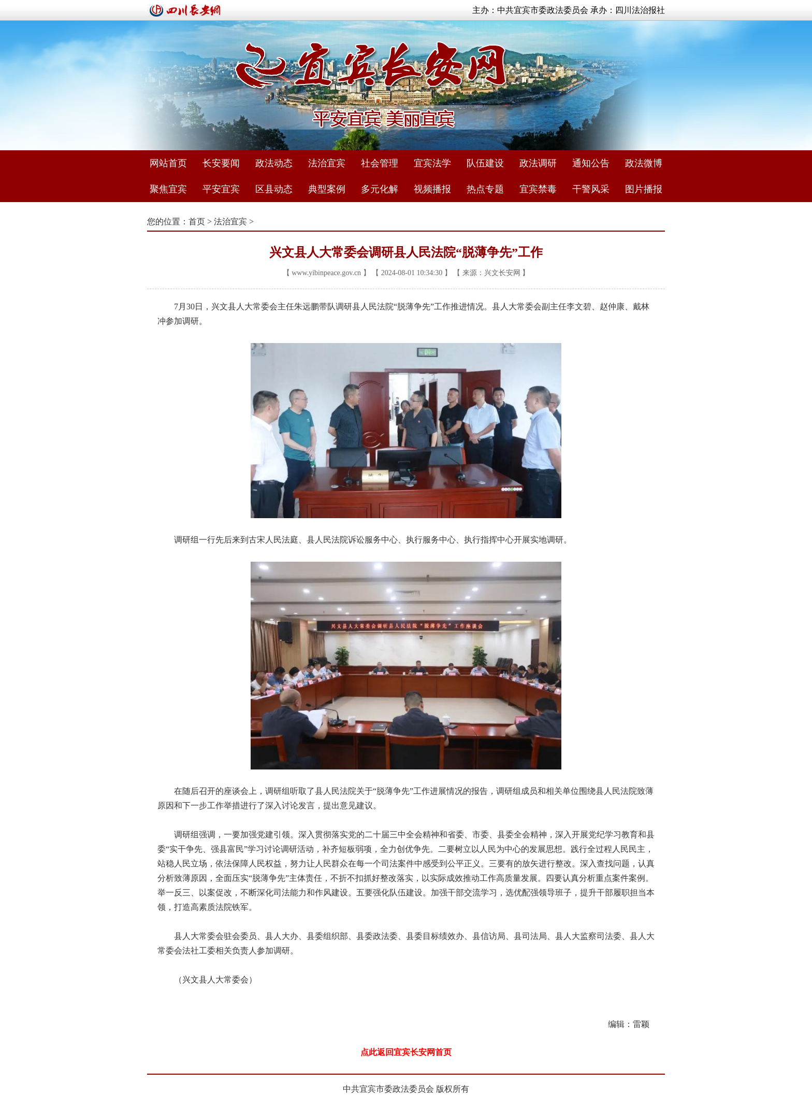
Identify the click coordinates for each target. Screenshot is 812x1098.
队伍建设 (485, 163)
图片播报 (643, 189)
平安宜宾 (221, 189)
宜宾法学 (432, 163)
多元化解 (379, 189)
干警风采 (591, 189)
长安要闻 (221, 163)
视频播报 (432, 189)
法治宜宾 (326, 163)
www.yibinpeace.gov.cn (326, 273)
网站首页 (168, 163)
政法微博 (643, 163)
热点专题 (485, 189)
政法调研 (538, 163)
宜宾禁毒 (538, 189)
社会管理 (379, 163)
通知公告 (591, 163)
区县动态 (274, 189)
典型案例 (326, 189)
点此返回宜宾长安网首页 (406, 1052)
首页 (197, 221)
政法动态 (274, 163)
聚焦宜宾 (168, 189)
